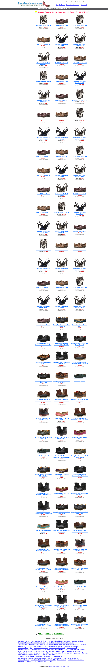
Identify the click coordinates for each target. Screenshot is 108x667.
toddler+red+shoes (23, 660)
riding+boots (21, 661)
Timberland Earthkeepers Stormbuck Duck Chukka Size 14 (80, 364)
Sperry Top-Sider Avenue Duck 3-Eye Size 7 (79, 568)
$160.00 (61, 346)
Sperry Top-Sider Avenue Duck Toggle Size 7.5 (79, 456)
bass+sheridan (22, 651)
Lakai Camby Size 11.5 (80, 587)
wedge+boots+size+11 (40, 651)
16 (60, 634)
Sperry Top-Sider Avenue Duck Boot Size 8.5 (61, 531)
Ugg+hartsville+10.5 (38, 649)
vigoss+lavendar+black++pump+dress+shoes (60, 643)
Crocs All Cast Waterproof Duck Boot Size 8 (61, 438)
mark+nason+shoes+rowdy (57, 648)
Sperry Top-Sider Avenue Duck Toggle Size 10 (61, 512)
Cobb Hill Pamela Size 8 (61, 63)
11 (50, 634)
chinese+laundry (23, 653)
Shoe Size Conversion (72, 5)
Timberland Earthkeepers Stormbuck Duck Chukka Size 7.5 (43, 345)
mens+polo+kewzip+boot (71, 646)
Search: (68, 2)
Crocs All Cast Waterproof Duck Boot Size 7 (43, 419)
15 (58, 634)
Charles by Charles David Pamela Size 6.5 (80, 82)
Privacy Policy (65, 666)
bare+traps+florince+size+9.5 (63, 653)
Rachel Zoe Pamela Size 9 (80, 156)
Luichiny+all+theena (41, 661)
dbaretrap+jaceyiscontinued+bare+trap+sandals (32, 658)
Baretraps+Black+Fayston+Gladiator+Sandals (31, 643)
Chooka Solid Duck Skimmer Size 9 (61, 494)
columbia (51, 651)
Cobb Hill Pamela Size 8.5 (43, 156)
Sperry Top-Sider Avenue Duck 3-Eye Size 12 (61, 381)
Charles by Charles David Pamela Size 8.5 (43, 138)
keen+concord (61, 660)
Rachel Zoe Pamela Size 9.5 (43, 250)
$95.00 (61, 327)
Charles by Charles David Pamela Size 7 (61, 176)
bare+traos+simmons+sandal (53, 646)
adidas (58, 651)
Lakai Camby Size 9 (43, 456)
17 (62, 634)
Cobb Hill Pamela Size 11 (43, 194)
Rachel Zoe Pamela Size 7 (80, 119)
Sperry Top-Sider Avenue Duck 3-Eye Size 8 (79, 512)
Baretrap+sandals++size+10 (76, 660)
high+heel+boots (57, 656)
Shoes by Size (52, 666)
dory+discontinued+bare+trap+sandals (59, 641)
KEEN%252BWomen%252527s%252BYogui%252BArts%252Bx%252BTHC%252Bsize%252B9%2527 (48, 644)
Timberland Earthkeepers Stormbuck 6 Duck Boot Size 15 (43, 551)
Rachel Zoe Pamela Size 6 (80, 25)
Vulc (31, 648)
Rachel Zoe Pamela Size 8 (80, 287)
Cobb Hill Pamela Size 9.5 (80, 63)
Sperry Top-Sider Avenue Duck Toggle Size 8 (43, 381)
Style (53, 654)
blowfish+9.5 (21, 646)
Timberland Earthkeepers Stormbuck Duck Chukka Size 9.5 (43, 401)
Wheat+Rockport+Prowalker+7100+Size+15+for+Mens (34, 656)
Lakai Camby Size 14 (79, 381)
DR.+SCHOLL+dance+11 (36, 653)
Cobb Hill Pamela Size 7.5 (43, 44)
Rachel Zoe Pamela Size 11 (79, 100)
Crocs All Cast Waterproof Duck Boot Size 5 (61, 606)
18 (63, 634)
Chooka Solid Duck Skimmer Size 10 (43, 363)
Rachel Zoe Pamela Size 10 (43, 25)
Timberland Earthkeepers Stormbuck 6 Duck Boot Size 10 (61, 569)
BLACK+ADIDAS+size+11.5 (71, 658)
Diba (50, 661)
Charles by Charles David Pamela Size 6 (43, 63)
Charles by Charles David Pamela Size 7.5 (43, 269)
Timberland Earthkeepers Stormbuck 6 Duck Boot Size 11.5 (61, 401)
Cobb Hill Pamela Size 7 (79, 194)
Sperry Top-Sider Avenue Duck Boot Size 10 (61, 363)
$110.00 (61, 365)
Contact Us (84, 5)
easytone (83, 644)
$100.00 (61, 27)
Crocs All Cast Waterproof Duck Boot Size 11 (80, 550)
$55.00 (79, 327)
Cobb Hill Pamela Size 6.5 (43, 119)
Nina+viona (49, 653)
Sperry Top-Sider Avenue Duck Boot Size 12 (79, 494)
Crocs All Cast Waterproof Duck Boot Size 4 (43, 587)
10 (49, 634)
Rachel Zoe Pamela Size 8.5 (43, 81)
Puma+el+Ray (46, 654)
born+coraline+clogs (24, 649)
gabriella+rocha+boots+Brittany (54, 649)
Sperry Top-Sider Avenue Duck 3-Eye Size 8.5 (79, 400)
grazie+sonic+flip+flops (81, 653)
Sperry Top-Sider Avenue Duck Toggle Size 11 (43, 438)
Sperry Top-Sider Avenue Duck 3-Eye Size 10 (79, 625)
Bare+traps (30, 661)
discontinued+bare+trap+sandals (71, 651)
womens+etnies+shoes (41, 648)
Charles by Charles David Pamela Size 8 (61, 45)
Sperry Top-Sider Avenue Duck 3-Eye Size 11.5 (43, 475)
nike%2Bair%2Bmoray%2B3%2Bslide (29, 654)
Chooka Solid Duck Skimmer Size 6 (61, 475)
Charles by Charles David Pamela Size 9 (80, 213)
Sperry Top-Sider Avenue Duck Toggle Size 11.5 (79, 344)
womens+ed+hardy (78, 641)
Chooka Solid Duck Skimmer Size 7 (79, 325)
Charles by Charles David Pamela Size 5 (61, 138)
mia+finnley (57, 658)
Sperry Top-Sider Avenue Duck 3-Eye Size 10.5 (61, 550)
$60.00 (79, 382)
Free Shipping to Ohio (43, 28)
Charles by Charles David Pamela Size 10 (80, 45)
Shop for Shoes (60, 5)
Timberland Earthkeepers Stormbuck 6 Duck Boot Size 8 (79, 419)
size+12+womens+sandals (35, 646)
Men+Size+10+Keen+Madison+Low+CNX (43, 660)
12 (52, 634)
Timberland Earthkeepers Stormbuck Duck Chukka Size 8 (43, 569)
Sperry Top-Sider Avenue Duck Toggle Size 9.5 (43, 606)
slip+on (50, 658)
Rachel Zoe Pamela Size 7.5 (61, 212)
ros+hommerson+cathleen (77, 649)
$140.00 (43, 346)
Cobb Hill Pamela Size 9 (79, 231)
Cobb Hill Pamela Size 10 (61, 100)
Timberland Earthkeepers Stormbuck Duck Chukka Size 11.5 (80, 532)
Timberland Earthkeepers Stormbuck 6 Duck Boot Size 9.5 (61, 345)
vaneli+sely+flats (23, 648)
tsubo (30, 651)
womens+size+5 (72, 648)
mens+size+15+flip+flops (38, 641)
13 (54, 634)
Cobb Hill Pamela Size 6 (61, 25)
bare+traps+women (23, 641)
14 (56, 634)
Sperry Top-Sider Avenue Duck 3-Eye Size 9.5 (61, 325)
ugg (67, 649)
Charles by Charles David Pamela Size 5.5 (43, 232)
